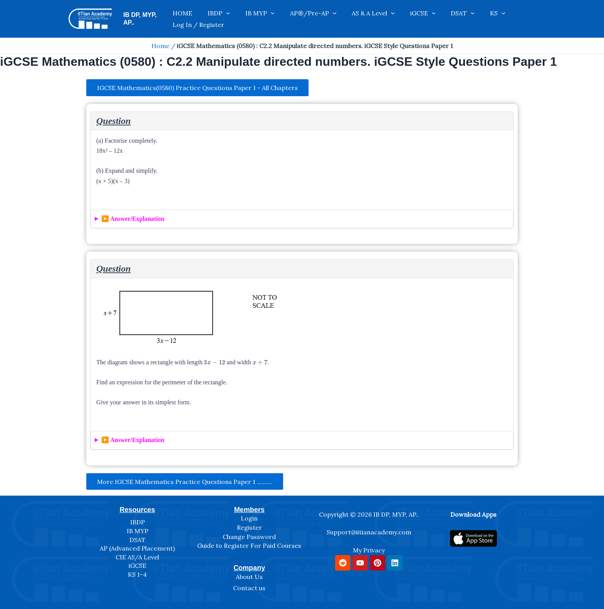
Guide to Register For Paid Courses (249, 545)
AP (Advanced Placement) (137, 548)
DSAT (424, 19)
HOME (190, 19)
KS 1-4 (137, 574)
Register (249, 527)
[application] (226, 19)
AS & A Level (350, 19)
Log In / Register (493, 19)
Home (160, 46)
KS (452, 19)
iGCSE (392, 19)
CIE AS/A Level (137, 557)
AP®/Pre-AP (298, 19)
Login (249, 518)
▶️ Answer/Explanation (132, 219)
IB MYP (252, 19)
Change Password (249, 537)
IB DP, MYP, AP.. (146, 18)
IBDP (219, 19)
